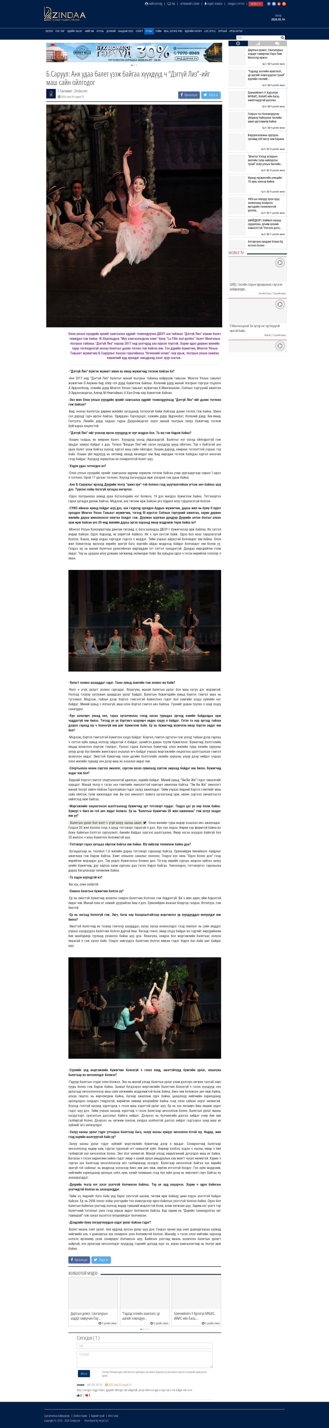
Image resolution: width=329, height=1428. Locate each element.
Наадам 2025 (125, 31)
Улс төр (60, 31)
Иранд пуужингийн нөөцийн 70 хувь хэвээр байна (256, 179)
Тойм (158, 31)
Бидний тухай (97, 1416)
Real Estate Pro (173, 31)
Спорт (139, 31)
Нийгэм (89, 31)
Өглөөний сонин (189, 4)
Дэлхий (111, 31)
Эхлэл (49, 31)
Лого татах (113, 1416)
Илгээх (84, 1374)
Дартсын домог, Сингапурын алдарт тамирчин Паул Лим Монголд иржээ (256, 54)
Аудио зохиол (213, 4)
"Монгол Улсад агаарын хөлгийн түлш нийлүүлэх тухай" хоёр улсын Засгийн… (256, 160)
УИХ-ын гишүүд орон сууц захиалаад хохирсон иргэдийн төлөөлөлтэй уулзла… (256, 204)
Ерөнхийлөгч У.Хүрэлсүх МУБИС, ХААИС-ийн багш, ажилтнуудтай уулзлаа (256, 96)
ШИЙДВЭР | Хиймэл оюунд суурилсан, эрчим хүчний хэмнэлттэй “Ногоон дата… (256, 224)
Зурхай (222, 31)
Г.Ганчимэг (65, 90)
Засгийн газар (265, 293)
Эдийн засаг (74, 31)
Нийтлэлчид (153, 4)
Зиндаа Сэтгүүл (236, 4)
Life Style (210, 31)
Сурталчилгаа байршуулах (57, 1416)
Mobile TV (256, 4)
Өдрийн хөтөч (193, 31)
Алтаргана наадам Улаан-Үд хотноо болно (256, 243)
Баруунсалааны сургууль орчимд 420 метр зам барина (256, 137)
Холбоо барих (80, 1416)
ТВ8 (171, 4)
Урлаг (149, 31)
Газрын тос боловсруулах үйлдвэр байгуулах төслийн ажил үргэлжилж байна (256, 118)
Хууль (100, 31)
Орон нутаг (236, 31)
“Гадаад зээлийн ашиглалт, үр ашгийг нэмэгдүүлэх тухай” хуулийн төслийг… (256, 75)
